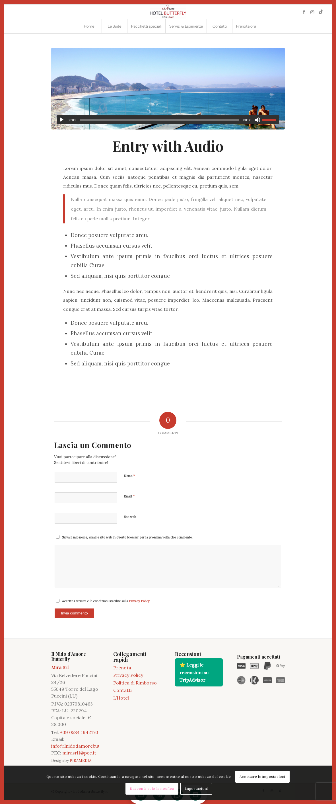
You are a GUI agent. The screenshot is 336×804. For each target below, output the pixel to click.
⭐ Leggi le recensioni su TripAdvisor (194, 672)
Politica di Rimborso (135, 683)
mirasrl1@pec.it (79, 753)
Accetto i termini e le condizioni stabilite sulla (106, 601)
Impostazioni (196, 788)
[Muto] (257, 120)
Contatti (122, 690)
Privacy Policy (139, 601)
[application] (168, 119)
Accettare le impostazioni (262, 776)
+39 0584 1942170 (79, 732)
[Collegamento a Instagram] (312, 11)
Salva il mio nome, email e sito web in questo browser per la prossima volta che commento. (127, 537)
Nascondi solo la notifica (152, 788)
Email (129, 496)
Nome (129, 475)
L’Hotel (121, 698)
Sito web (130, 517)
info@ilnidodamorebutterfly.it (83, 746)
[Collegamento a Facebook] (304, 11)
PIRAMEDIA (80, 760)
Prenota (122, 668)
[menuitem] (89, 26)
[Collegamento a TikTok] (321, 11)
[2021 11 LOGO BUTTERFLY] (168, 12)
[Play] (61, 120)
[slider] (159, 120)
